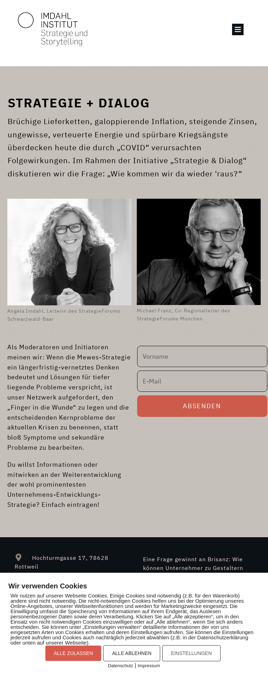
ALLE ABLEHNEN (131, 653)
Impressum (149, 665)
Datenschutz (120, 665)
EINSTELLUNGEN (191, 653)
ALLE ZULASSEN (73, 653)
